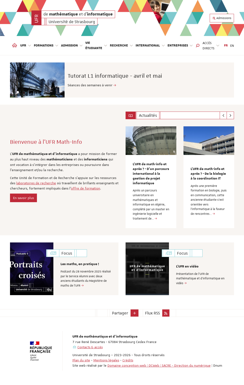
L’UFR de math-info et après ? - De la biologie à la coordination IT (208, 174)
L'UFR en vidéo (187, 266)
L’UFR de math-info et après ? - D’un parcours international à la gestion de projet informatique (151, 173)
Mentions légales (106, 360)
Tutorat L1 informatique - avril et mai (139, 75)
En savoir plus (23, 198)
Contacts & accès (90, 347)
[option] (122, 80)
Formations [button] (46, 45)
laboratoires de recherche (36, 183)
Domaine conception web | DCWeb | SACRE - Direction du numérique (159, 365)
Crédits (127, 360)
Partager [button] (120, 313)
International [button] (150, 45)
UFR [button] (25, 45)
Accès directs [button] (211, 45)
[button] (197, 45)
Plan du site (81, 360)
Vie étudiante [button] (96, 45)
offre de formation (85, 188)
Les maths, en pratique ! (80, 264)
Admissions (221, 18)
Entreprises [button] (180, 45)
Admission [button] (72, 45)
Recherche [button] (121, 45)
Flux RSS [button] (152, 313)
